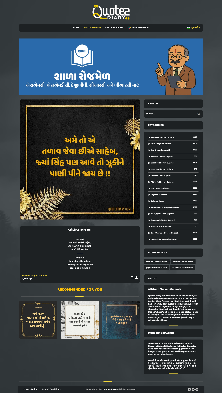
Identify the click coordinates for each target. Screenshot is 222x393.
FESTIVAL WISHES (114, 28)
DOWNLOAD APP (138, 28)
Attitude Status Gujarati (183, 261)
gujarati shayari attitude (182, 267)
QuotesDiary (110, 389)
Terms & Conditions (51, 389)
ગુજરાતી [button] (192, 28)
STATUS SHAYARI (92, 28)
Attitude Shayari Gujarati (35, 276)
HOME (76, 28)
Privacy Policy (30, 389)
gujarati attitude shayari (156, 267)
